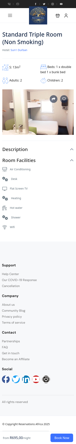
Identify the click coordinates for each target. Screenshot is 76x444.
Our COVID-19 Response (19, 280)
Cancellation (11, 286)
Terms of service (13, 323)
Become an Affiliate (16, 359)
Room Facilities (19, 160)
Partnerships (11, 341)
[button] (58, 15)
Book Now (61, 438)
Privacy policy (12, 317)
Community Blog (13, 311)
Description (15, 149)
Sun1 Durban (19, 50)
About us (8, 305)
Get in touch (10, 353)
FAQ (5, 347)
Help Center (10, 274)
